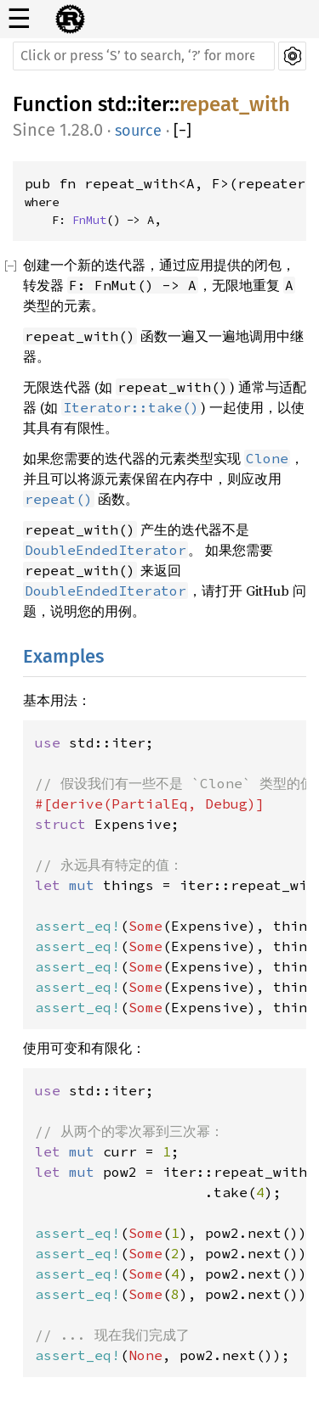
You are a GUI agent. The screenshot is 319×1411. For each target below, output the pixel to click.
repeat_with (234, 104)
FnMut (89, 219)
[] (182, 131)
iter (153, 104)
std (112, 104)
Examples (63, 656)
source (138, 130)
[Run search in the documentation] (144, 56)
